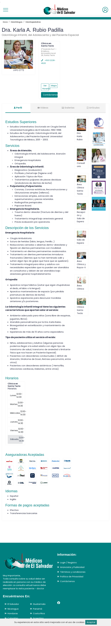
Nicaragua (13, 608)
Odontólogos (16, 22)
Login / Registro (68, 562)
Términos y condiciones (72, 571)
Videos (43, 107)
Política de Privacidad (71, 576)
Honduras (13, 613)
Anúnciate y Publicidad (72, 567)
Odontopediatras (33, 22)
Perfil (18, 107)
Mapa (54, 85)
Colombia (13, 618)
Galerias (68, 107)
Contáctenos (50, 94)
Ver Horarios (45, 87)
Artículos (93, 107)
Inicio (5, 22)
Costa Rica (39, 613)
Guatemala (39, 604)
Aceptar (91, 622)
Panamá (37, 608)
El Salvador (13, 604)
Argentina (38, 618)
